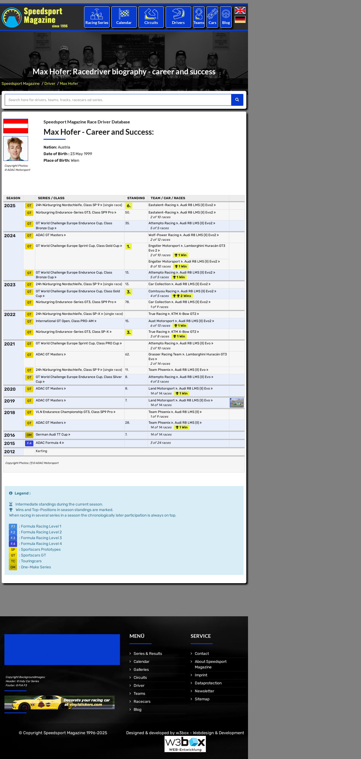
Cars (212, 22)
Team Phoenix (161, 370)
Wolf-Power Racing (165, 235)
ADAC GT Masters (51, 235)
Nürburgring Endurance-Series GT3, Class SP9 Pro (76, 212)
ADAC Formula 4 (50, 443)
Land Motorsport (163, 388)
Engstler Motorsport (166, 246)
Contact (202, 653)
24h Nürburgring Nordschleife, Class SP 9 (69, 205)
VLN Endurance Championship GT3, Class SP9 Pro (75, 412)
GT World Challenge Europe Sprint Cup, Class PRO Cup (79, 343)
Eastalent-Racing (164, 205)
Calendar (124, 22)
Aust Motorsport (163, 321)
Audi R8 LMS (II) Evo (196, 343)
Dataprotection (208, 683)
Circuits (151, 22)
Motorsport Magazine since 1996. (35, 653)
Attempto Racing (163, 223)
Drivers (178, 22)
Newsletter (204, 691)
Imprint (201, 675)
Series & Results (148, 653)
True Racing (159, 314)
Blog (226, 22)
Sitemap (202, 699)
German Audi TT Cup (53, 434)
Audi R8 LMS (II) (188, 412)
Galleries (141, 669)
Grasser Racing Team (166, 354)
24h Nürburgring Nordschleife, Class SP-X (69, 314)
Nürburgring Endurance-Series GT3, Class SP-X (74, 332)
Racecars (142, 701)
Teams (198, 22)
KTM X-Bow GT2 (185, 314)
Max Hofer (69, 83)
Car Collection (161, 284)
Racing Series (96, 22)
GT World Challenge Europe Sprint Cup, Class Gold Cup (79, 246)
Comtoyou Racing (164, 291)
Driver (49, 83)
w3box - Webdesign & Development (210, 732)
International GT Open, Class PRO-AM (66, 321)
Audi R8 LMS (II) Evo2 (198, 205)
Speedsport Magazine (21, 83)
